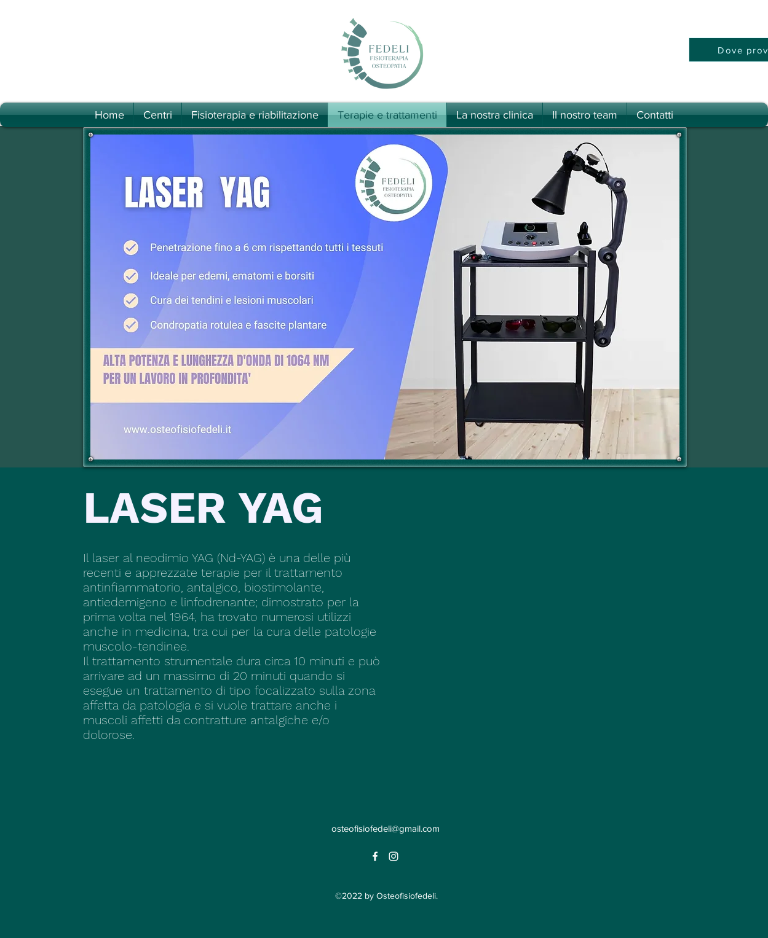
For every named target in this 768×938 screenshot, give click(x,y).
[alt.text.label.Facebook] (375, 856)
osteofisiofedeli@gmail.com (385, 828)
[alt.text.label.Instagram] (393, 856)
